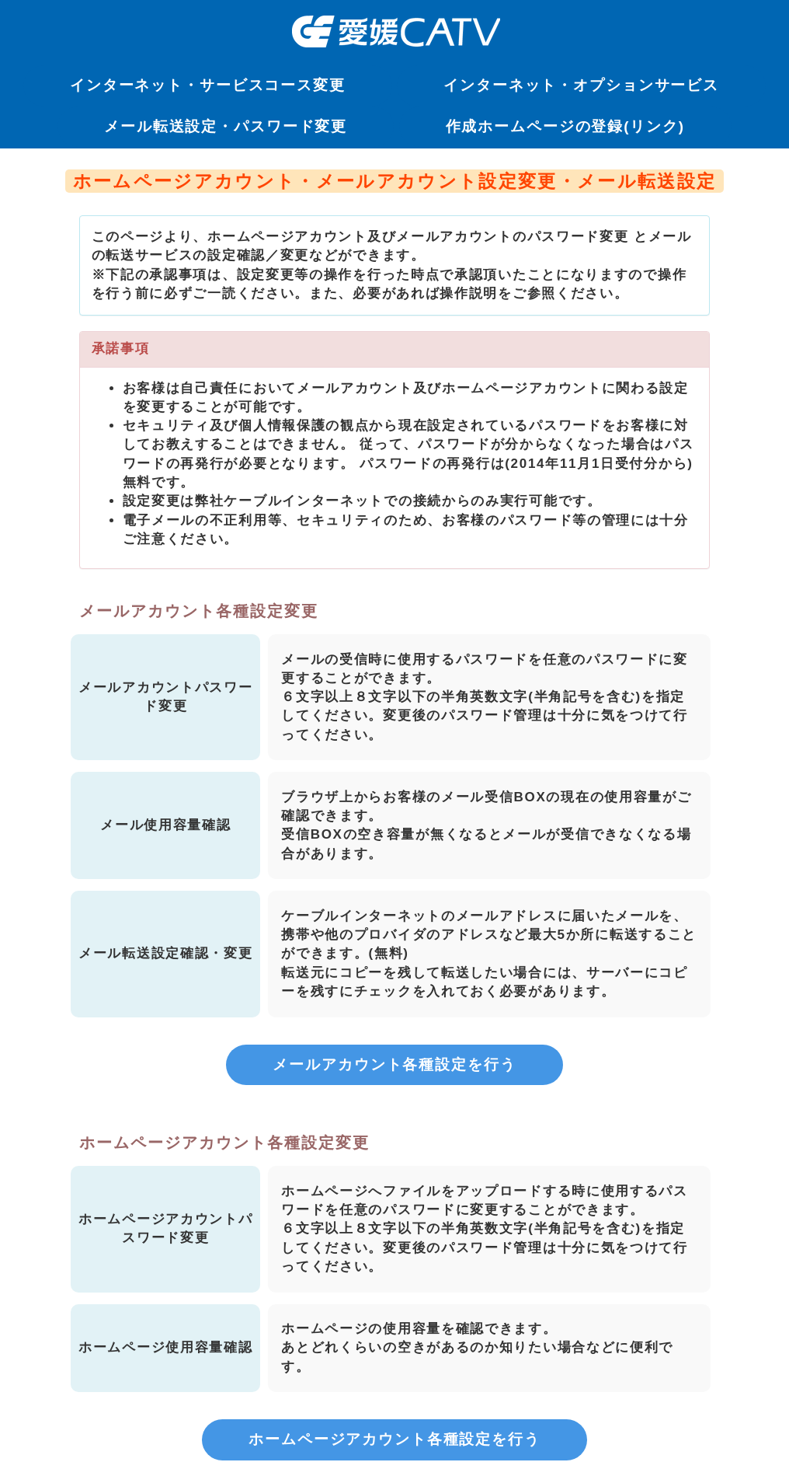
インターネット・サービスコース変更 (208, 85)
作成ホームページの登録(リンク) (565, 126)
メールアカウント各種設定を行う (394, 1064)
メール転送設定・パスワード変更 (225, 126)
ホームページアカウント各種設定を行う (394, 1439)
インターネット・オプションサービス (581, 85)
